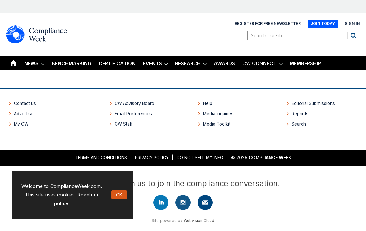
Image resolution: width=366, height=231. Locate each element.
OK (119, 194)
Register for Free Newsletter (268, 23)
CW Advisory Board (134, 103)
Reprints (300, 113)
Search (354, 35)
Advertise (24, 113)
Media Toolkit (216, 123)
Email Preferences (133, 113)
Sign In (352, 23)
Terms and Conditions (101, 157)
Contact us (25, 103)
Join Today (323, 23)
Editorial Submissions (313, 103)
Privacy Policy (152, 157)
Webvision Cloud (199, 220)
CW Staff (123, 123)
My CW (21, 123)
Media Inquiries (218, 113)
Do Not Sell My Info (200, 157)
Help (207, 103)
